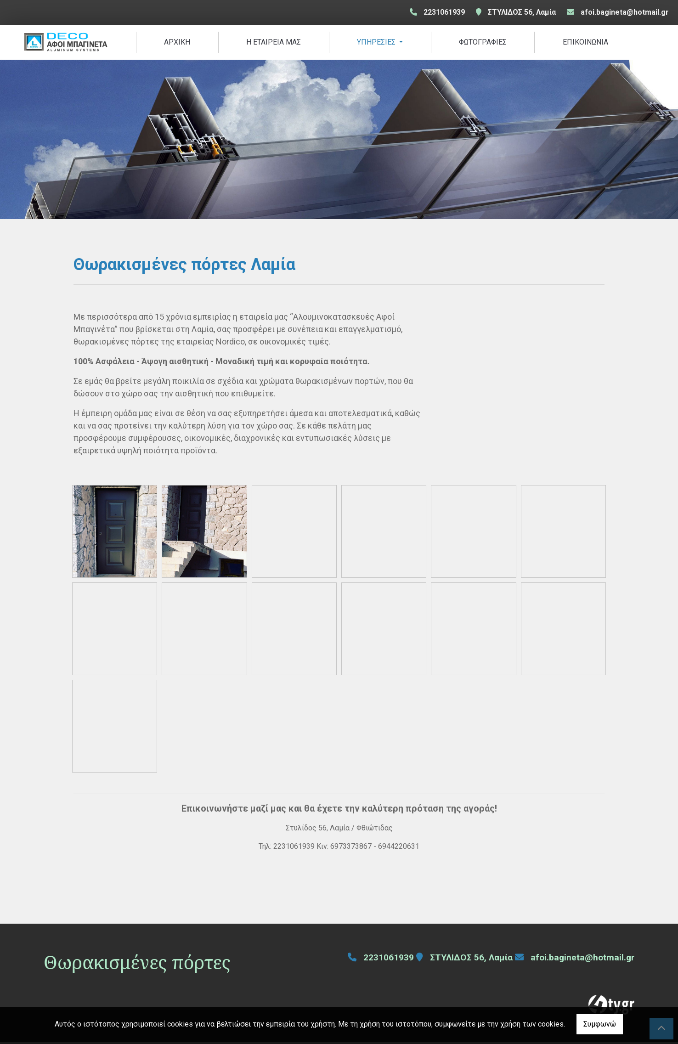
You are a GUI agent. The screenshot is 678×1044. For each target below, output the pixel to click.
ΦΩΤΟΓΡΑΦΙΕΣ (483, 43)
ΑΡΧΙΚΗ (177, 43)
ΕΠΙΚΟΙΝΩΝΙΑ (585, 43)
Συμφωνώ (599, 1024)
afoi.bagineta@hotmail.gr (625, 12)
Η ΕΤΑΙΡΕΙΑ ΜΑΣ (273, 43)
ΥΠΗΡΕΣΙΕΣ (377, 43)
